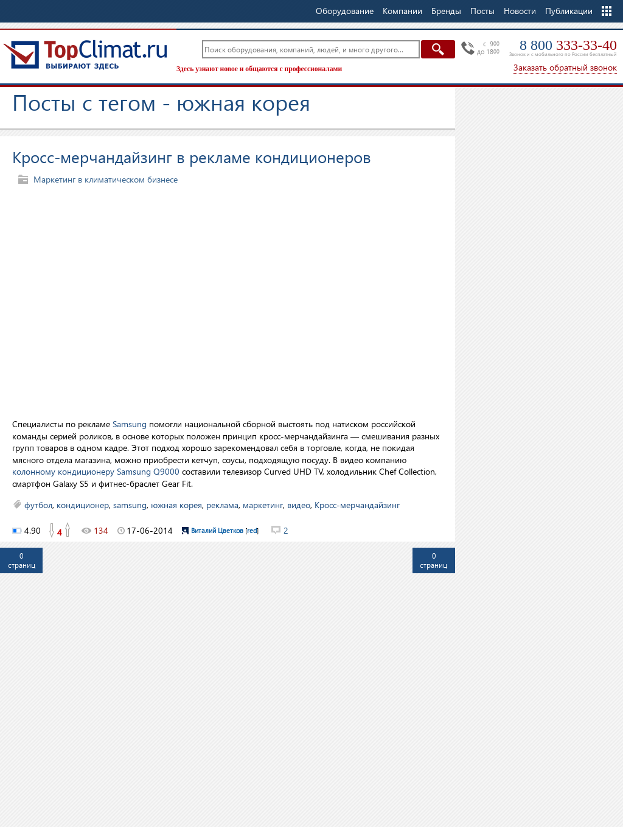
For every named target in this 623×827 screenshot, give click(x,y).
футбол (38, 505)
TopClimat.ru (85, 55)
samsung (130, 505)
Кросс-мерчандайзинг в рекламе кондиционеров (191, 156)
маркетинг (263, 505)
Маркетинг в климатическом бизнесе (105, 179)
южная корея (176, 505)
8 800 (568, 45)
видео (298, 505)
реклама (222, 505)
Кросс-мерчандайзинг (357, 505)
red (252, 530)
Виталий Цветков (217, 530)
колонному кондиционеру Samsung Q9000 (95, 471)
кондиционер (83, 505)
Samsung (130, 424)
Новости (520, 10)
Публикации (569, 10)
